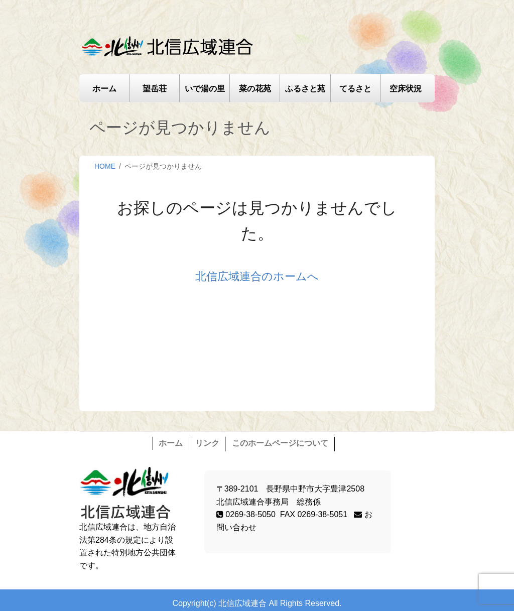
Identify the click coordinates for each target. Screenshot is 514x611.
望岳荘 (155, 88)
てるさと (355, 88)
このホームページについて (280, 443)
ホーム (104, 88)
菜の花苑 (255, 88)
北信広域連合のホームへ (257, 276)
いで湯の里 (205, 88)
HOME (104, 166)
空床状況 (406, 88)
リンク (207, 443)
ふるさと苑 (305, 88)
